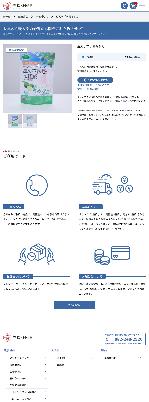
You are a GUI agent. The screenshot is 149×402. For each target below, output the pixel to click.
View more (74, 305)
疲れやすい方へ (18, 378)
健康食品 (23, 16)
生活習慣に (16, 371)
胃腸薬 (60, 364)
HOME (6, 16)
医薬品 (55, 350)
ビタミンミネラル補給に (23, 392)
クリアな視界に (18, 385)
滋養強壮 (62, 358)
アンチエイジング (19, 358)
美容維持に (110, 358)
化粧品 (102, 350)
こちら (123, 101)
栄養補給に (42, 16)
